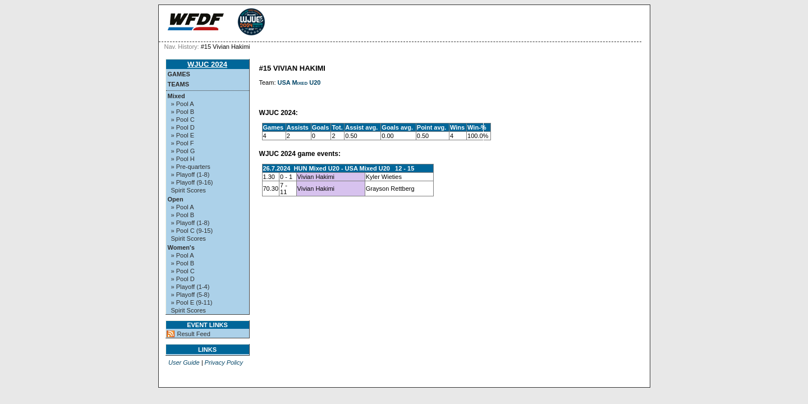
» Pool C (183, 119)
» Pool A (182, 103)
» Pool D (183, 127)
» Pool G (183, 151)
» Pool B (183, 111)
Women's (181, 247)
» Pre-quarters (190, 166)
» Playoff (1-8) (190, 174)
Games (179, 74)
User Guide (184, 362)
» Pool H (183, 158)
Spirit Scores (188, 190)
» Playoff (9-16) (192, 182)
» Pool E (183, 135)
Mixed (176, 96)
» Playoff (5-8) (190, 294)
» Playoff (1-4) (190, 286)
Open (175, 199)
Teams (179, 84)
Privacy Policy (224, 362)
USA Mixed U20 (299, 82)
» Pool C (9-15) (192, 230)
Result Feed (193, 333)
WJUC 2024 (207, 64)
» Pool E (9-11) (192, 302)
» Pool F (182, 143)
